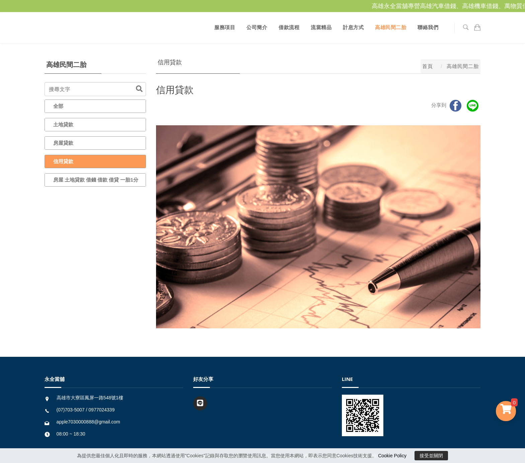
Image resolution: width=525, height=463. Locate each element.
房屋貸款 (63, 143)
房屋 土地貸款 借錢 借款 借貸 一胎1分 (95, 180)
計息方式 (353, 27)
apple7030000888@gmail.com (88, 421)
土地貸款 (63, 124)
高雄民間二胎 (390, 27)
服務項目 (224, 27)
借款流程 (289, 27)
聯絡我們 (428, 27)
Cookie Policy (392, 455)
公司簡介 (256, 27)
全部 (58, 106)
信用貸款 (63, 161)
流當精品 (321, 27)
